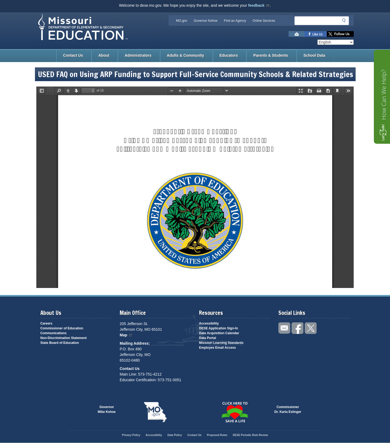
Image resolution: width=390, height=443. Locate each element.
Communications (53, 333)
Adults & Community (185, 55)
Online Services (264, 21)
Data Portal (207, 338)
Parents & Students (270, 55)
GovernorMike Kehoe (107, 409)
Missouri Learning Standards (221, 343)
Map (126, 335)
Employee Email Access (217, 348)
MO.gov (181, 21)
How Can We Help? (383, 95)
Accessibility (209, 323)
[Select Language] (335, 42)
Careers (46, 323)
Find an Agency (235, 21)
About (103, 55)
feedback (259, 5)
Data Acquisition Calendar (219, 333)
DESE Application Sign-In (218, 328)
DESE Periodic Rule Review (250, 435)
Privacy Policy (131, 435)
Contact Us (73, 55)
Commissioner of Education (61, 328)
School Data (314, 55)
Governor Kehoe (205, 21)
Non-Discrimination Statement (63, 338)
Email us (296, 34)
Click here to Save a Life (234, 412)
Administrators (138, 55)
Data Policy (174, 435)
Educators (228, 55)
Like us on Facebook (315, 34)
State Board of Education (59, 343)
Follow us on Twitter (340, 34)
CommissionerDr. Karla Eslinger (287, 409)
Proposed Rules (217, 435)
